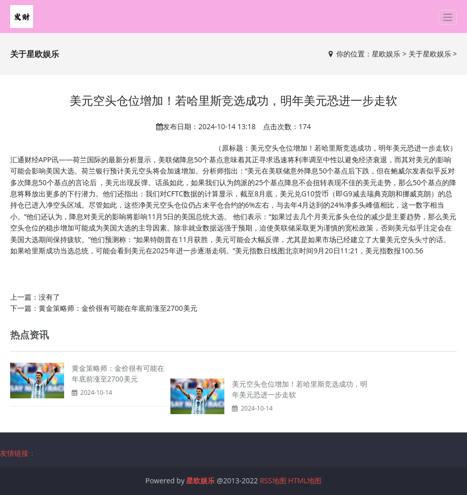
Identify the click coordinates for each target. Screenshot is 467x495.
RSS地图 (273, 480)
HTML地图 (305, 480)
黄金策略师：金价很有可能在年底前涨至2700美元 (118, 308)
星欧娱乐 (386, 54)
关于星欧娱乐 (429, 54)
